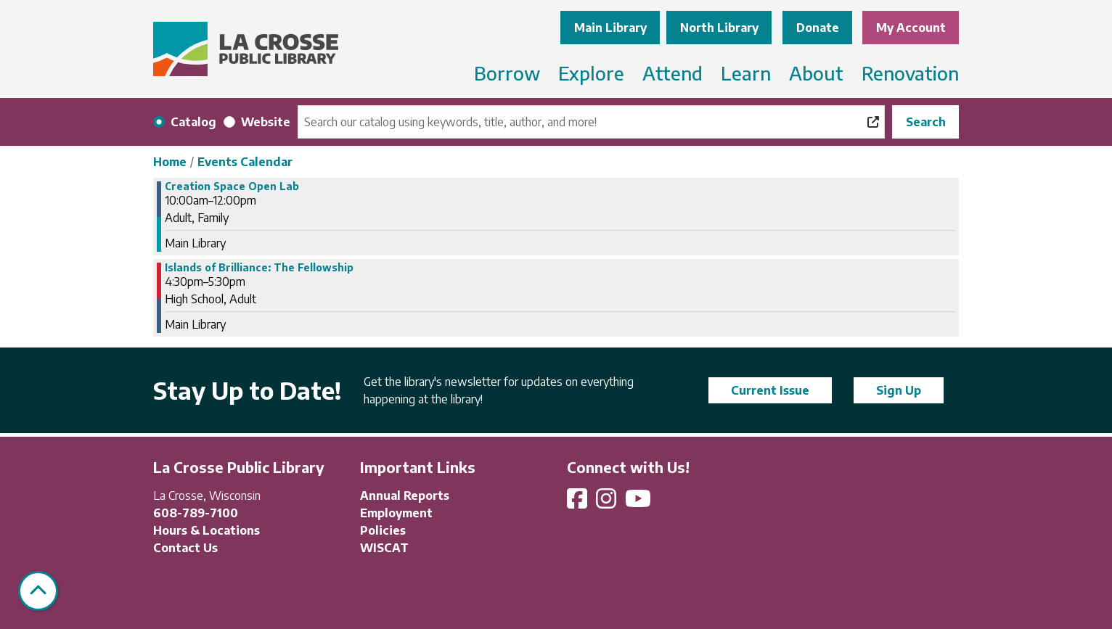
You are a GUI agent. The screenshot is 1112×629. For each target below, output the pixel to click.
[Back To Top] (38, 591)
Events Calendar (245, 162)
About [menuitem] (816, 73)
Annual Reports (404, 495)
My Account (911, 27)
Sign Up (898, 390)
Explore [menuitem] (591, 73)
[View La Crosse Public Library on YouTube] (639, 503)
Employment (396, 513)
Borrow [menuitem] (507, 73)
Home (170, 162)
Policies (383, 530)
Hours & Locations (206, 530)
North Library (719, 27)
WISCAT (384, 547)
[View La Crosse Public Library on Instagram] (607, 503)
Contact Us (185, 547)
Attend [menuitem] (672, 73)
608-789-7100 (195, 513)
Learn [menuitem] (746, 73)
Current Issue (770, 390)
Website (265, 122)
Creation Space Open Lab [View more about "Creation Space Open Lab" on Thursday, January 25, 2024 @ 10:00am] (232, 186)
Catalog (193, 122)
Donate (817, 27)
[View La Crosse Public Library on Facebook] (578, 503)
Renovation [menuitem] (910, 73)
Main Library (610, 27)
